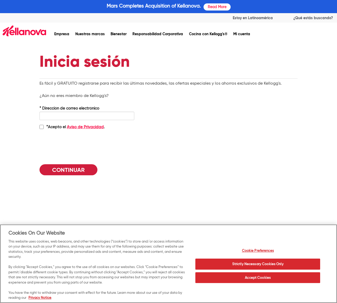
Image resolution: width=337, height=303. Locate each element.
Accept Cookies (258, 277)
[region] (168, 263)
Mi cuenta (241, 34)
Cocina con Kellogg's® (208, 34)
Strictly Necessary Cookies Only (258, 264)
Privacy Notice (39, 297)
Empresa (61, 34)
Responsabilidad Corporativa (157, 34)
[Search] (308, 18)
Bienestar (119, 34)
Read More (217, 6)
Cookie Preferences (258, 251)
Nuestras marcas (90, 34)
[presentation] (79, 145)
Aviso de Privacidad (85, 127)
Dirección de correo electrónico (69, 108)
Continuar (68, 169)
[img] (24, 31)
